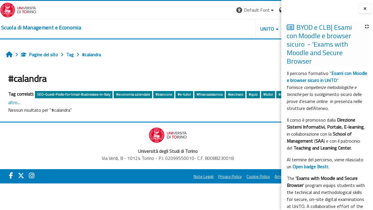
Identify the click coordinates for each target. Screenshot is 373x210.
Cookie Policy (204, 177)
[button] (201, 10)
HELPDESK (246, 28)
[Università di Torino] (18, 9)
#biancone (163, 94)
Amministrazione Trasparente (247, 177)
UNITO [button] (213, 28)
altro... (72, 102)
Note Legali (149, 177)
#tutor (268, 94)
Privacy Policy (176, 177)
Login (271, 9)
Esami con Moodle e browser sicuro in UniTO (327, 77)
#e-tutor (184, 94)
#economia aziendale (133, 94)
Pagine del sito (39, 54)
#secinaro (235, 94)
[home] (41, 27)
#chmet (16, 103)
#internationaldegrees (45, 103)
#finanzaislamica (209, 94)
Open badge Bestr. (311, 166)
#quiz (253, 94)
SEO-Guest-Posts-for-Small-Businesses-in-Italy (73, 94)
